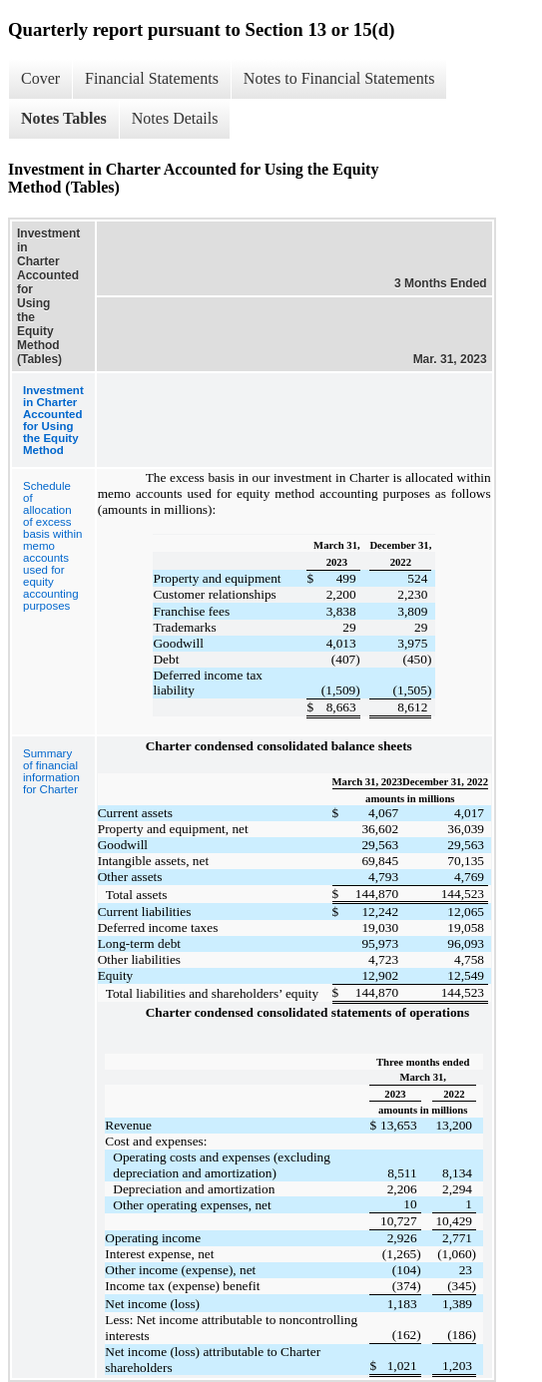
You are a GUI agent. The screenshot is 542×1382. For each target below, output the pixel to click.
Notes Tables (64, 118)
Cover (40, 78)
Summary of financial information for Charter (51, 771)
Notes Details (175, 118)
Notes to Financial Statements (339, 78)
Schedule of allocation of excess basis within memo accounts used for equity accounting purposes (52, 546)
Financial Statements (152, 78)
